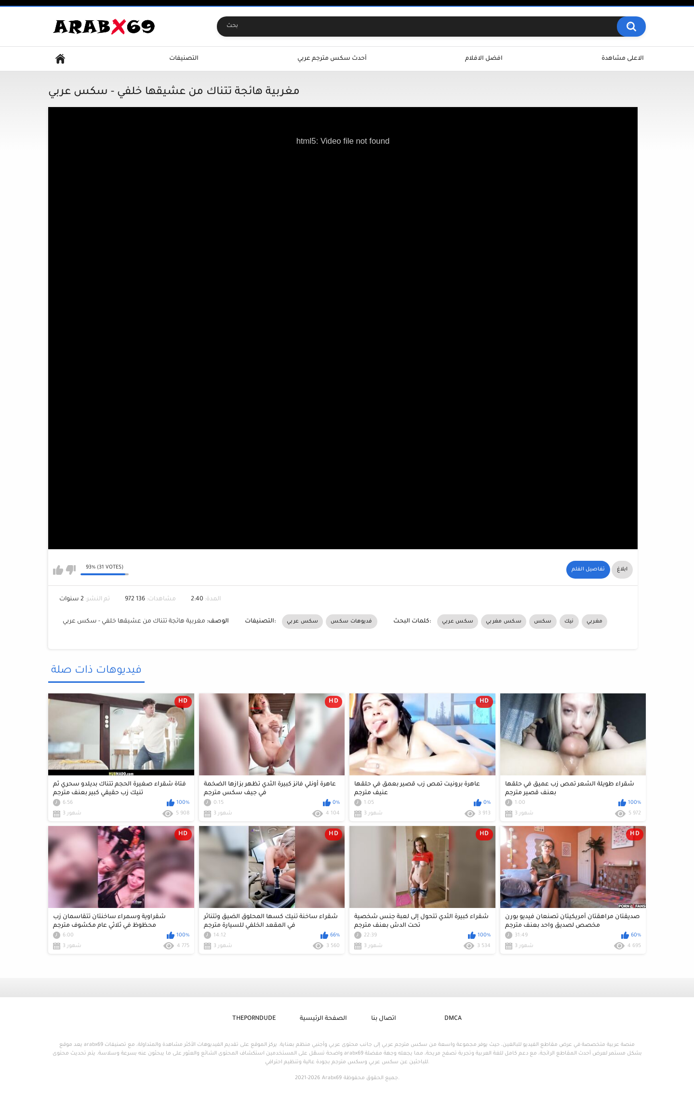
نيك (569, 621)
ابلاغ (622, 569)
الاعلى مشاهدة (622, 58)
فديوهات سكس (351, 621)
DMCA (453, 1019)
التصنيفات (184, 58)
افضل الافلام (484, 58)
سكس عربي (302, 621)
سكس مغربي (503, 621)
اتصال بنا (383, 1019)
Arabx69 (332, 1078)
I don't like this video (71, 570)
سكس (543, 621)
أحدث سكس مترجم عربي (332, 58)
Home (60, 59)
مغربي (595, 621)
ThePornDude (254, 1019)
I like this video (58, 570)
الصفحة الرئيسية (323, 1019)
